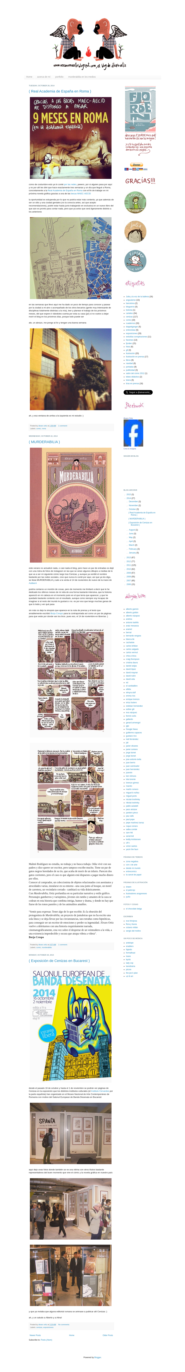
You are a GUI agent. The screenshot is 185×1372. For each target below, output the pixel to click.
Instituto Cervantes (100, 1091)
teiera (128, 380)
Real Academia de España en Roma (65, 190)
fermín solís (131, 716)
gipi (127, 726)
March (132, 545)
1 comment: (63, 426)
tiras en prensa (132, 383)
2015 (129, 494)
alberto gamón (132, 609)
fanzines (129, 340)
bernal (128, 632)
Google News (132, 729)
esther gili (130, 709)
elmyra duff (131, 692)
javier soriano (132, 749)
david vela (130, 679)
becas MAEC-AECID (81, 193)
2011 (129, 565)
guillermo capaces (134, 733)
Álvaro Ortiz (128, 418)
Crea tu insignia (130, 449)
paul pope (130, 819)
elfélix (128, 689)
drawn (128, 887)
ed (127, 682)
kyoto (128, 959)
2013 (129, 557)
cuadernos (130, 323)
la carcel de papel (133, 875)
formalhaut (130, 953)
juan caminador (132, 766)
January (132, 553)
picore (128, 969)
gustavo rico (131, 736)
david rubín (131, 676)
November (133, 505)
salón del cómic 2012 (135, 373)
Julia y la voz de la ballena (137, 296)
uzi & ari (129, 976)
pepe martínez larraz (135, 823)
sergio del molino (133, 931)
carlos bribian (132, 646)
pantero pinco (132, 813)
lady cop (129, 963)
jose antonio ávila (133, 759)
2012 (129, 561)
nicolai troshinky (133, 799)
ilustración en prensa (135, 357)
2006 (129, 584)
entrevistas (131, 330)
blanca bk (130, 639)
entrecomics (131, 871)
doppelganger (132, 327)
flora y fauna (131, 924)
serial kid (130, 836)
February (133, 549)
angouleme (131, 300)
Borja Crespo (56, 613)
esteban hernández (134, 706)
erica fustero (131, 702)
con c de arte (131, 865)
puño (128, 897)
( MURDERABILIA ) (44, 442)
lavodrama (130, 966)
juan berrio (130, 762)
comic (38, 429)
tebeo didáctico (132, 377)
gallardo (129, 719)
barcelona (130, 303)
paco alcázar (131, 809)
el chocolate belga (134, 909)
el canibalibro (132, 686)
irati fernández (132, 739)
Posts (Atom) (46, 1340)
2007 (129, 580)
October (132, 509)
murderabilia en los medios (82, 76)
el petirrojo (130, 890)
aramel (129, 629)
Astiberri (33, 583)
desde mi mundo (133, 868)
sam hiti (129, 833)
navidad (129, 363)
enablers (130, 946)
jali (127, 742)
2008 (129, 577)
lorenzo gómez (132, 783)
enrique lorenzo (133, 699)
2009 (129, 573)
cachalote (130, 642)
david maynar (132, 672)
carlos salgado (132, 649)
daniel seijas (131, 666)
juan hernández (133, 769)
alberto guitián (132, 612)
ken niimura (131, 776)
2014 (129, 498)
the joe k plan (132, 973)
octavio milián (132, 927)
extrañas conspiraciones (136, 337)
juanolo (129, 772)
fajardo (129, 949)
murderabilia (47, 947)
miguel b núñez (132, 793)
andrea (129, 619)
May (131, 537)
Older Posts (108, 1335)
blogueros (130, 307)
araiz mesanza (132, 626)
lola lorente (131, 779)
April (131, 541)
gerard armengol (133, 723)
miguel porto (131, 796)
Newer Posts (35, 1335)
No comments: (64, 1325)
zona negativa (132, 861)
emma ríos (130, 696)
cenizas (39, 1327)
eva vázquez (131, 712)
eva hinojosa (131, 921)
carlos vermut (132, 652)
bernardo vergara (133, 636)
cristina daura (132, 662)
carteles (129, 313)
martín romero (132, 789)
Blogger (97, 1357)
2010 (129, 569)
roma (44, 429)
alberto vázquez (133, 616)
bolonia (129, 310)
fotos (128, 347)
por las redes (70, 184)
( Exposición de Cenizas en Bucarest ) (59, 961)
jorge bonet (131, 752)
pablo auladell (132, 806)
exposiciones (48, 1327)
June (131, 533)
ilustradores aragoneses (136, 893)
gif (127, 350)
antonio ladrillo (132, 622)
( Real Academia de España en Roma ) (60, 91)
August (132, 530)
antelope (130, 943)
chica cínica (131, 656)
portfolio (59, 76)
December (133, 501)
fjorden (129, 343)
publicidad (130, 370)
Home (29, 76)
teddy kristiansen (133, 839)
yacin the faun (132, 849)
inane (128, 956)
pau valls (130, 816)
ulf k (128, 843)
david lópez (131, 669)
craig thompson (132, 659)
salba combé (131, 829)
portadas (130, 367)
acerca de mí (43, 76)
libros (128, 360)
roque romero (132, 826)
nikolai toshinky (132, 803)
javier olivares (132, 746)
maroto (129, 786)
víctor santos (131, 846)
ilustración (130, 353)
